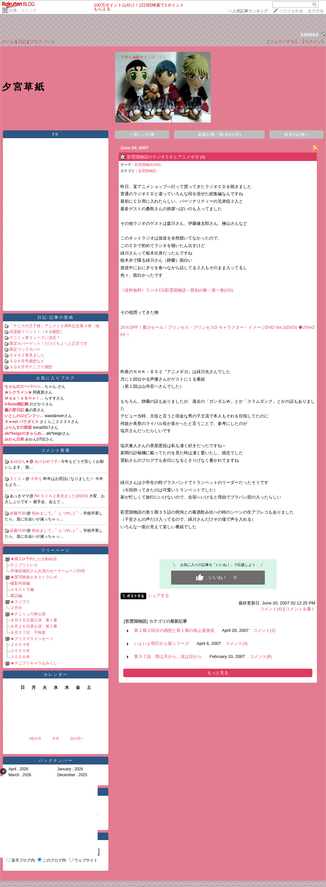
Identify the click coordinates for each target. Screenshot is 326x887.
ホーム (8, 41)
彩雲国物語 (147, 171)
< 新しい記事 (142, 134)
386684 (310, 34)
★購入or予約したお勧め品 (33, 559)
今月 (55, 738)
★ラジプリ (20, 602)
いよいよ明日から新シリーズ (161, 643)
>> (248, 11)
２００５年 (20, 650)
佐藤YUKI (18, 513)
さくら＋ (17, 478)
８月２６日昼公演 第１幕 (33, 620)
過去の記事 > (296, 134)
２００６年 (20, 657)
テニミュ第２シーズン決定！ (34, 337)
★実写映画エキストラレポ (33, 577)
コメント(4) (271, 608)
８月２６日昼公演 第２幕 (33, 626)
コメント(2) (264, 630)
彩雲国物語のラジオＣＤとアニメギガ (163, 156)
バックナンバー (56, 760)
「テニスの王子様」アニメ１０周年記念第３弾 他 (54, 326)
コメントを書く (300, 608)
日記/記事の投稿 (55, 317)
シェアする (158, 595)
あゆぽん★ (19, 461)
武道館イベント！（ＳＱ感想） (36, 331)
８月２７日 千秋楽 (28, 632)
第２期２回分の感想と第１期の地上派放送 (174, 630)
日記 (22, 41)
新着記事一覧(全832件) (219, 134)
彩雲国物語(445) (148, 165)
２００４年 (20, 644)
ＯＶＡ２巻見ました (27, 355)
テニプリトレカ (24, 565)
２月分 (16, 607)
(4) (202, 156)
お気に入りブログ (55, 378)
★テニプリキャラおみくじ (33, 663)
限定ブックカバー (25, 349)
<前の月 (34, 738)
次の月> (76, 738)
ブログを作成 (291, 11)
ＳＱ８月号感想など (26, 361)
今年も (37, 478)
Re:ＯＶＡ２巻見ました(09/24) (61, 496)
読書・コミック (22, 10)
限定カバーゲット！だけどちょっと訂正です (48, 343)
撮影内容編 (20, 583)
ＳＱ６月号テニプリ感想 (30, 367)
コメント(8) (261, 656)
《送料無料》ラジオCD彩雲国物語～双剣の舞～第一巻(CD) (176, 290)
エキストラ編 (22, 589)
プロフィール (42, 41)
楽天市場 (315, 11)
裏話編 (16, 595)
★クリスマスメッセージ (31, 638)
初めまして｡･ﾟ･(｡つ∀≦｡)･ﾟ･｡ (57, 513)
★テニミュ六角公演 (28, 614)
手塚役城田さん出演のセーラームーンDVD (47, 571)
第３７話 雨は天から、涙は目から (168, 656)
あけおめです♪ (47, 461)
